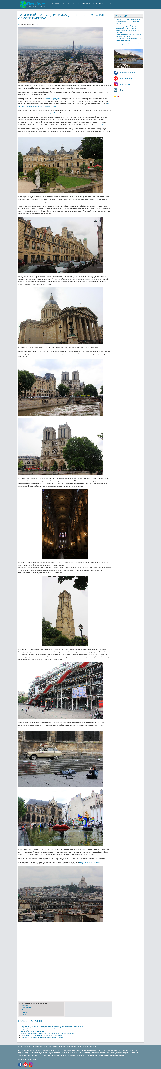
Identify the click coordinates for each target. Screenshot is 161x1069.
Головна (55, 3)
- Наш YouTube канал (123, 78)
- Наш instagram (122, 84)
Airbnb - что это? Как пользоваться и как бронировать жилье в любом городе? (128, 22)
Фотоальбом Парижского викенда (32, 1031)
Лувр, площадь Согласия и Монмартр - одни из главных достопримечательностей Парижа (52, 1027)
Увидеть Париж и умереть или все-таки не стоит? (38, 1029)
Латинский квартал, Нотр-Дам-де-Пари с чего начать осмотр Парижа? (61, 16)
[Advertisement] (65, 939)
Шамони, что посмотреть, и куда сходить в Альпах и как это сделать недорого (48, 1033)
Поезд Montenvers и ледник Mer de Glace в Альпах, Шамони (41, 1035)
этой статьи (99, 124)
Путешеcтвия (26, 1008)
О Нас (109, 3)
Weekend (25, 1006)
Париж (24, 1014)
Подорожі (97, 3)
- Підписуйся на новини (124, 72)
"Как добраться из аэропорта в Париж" (46, 113)
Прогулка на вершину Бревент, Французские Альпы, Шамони (42, 1037)
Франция (25, 1012)
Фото (75, 3)
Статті (64, 3)
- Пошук (119, 90)
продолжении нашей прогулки (89, 863)
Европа (24, 1010)
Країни (85, 3)
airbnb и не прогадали (52, 99)
